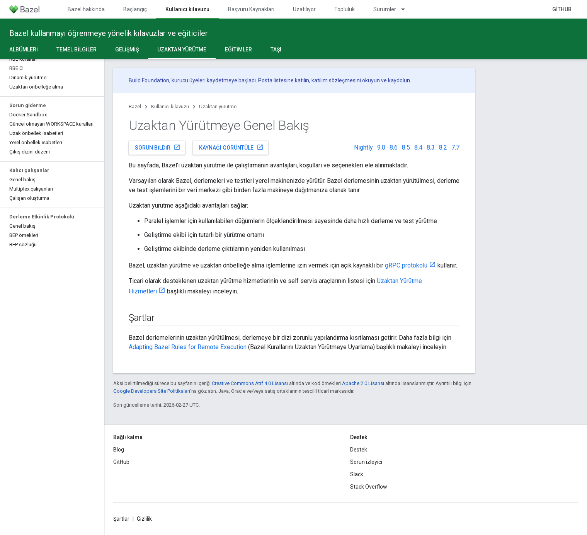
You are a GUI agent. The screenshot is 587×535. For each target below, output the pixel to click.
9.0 (381, 147)
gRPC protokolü (406, 265)
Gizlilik (144, 519)
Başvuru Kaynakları (251, 9)
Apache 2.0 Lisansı (363, 383)
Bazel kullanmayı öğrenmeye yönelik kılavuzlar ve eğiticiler (108, 33)
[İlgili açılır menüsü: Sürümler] (406, 9)
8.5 (406, 147)
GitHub (562, 9)
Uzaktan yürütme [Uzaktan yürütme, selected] (181, 49)
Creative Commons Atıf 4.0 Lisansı (250, 383)
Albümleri (23, 49)
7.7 (455, 147)
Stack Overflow (368, 487)
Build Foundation (149, 80)
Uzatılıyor (304, 9)
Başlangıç (135, 9)
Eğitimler (238, 49)
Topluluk (344, 9)
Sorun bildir (157, 147)
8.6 (394, 147)
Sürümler (384, 9)
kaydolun (399, 80)
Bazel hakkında (86, 9)
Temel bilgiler (76, 49)
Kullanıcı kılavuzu (170, 106)
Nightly (363, 147)
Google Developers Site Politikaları (151, 391)
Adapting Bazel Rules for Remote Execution (188, 347)
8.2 (443, 147)
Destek (358, 449)
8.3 (431, 147)
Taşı (276, 49)
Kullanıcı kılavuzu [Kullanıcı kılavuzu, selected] (187, 9)
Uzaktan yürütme (218, 106)
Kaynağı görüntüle (231, 147)
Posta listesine (276, 80)
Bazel (135, 106)
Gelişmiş (127, 49)
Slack (356, 474)
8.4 (418, 147)
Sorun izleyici (366, 462)
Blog (118, 449)
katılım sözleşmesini (336, 80)
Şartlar (121, 519)
